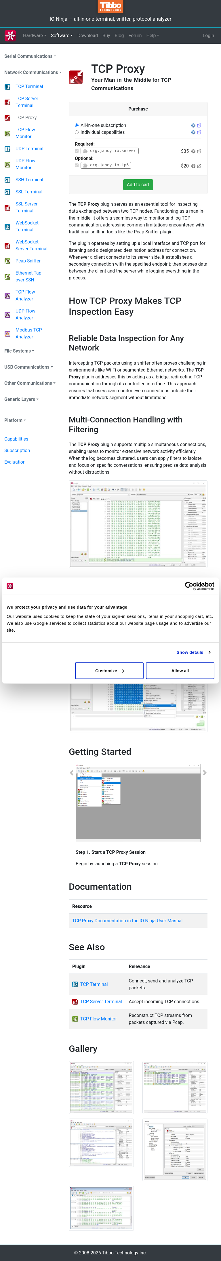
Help (151, 35)
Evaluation (15, 462)
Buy (106, 35)
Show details (190, 652)
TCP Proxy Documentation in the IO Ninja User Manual (127, 920)
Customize (109, 670)
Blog (119, 35)
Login (208, 35)
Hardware (33, 35)
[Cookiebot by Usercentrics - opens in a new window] (189, 586)
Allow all (180, 670)
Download (87, 35)
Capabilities (16, 439)
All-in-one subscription (103, 125)
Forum (135, 35)
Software (60, 35)
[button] (71, 821)
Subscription (17, 450)
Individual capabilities (103, 132)
